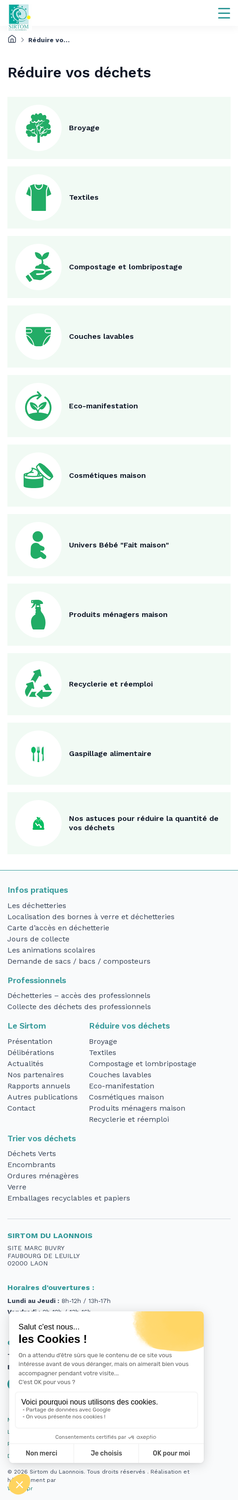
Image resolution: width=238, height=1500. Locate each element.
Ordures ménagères (43, 1175)
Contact (21, 1108)
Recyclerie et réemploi (111, 684)
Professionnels (36, 980)
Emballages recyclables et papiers (68, 1198)
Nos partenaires (35, 1074)
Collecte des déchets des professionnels (79, 1006)
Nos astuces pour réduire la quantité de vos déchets (144, 823)
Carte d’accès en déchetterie (58, 927)
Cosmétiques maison (107, 475)
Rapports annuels (38, 1085)
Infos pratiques (37, 890)
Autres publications (42, 1097)
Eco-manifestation (103, 405)
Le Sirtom (26, 1025)
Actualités (25, 1063)
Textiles (84, 197)
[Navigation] (224, 13)
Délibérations (30, 1052)
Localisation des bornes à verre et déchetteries (91, 916)
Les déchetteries (36, 905)
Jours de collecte (38, 938)
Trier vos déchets (41, 1138)
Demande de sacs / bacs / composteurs (78, 961)
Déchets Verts (31, 1153)
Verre (16, 1186)
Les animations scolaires (51, 950)
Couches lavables (101, 336)
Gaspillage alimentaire (110, 753)
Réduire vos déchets (129, 1025)
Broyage (84, 127)
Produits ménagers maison (118, 614)
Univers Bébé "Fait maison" (119, 544)
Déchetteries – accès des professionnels (78, 995)
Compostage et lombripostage (125, 266)
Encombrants (31, 1164)
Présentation (29, 1041)
